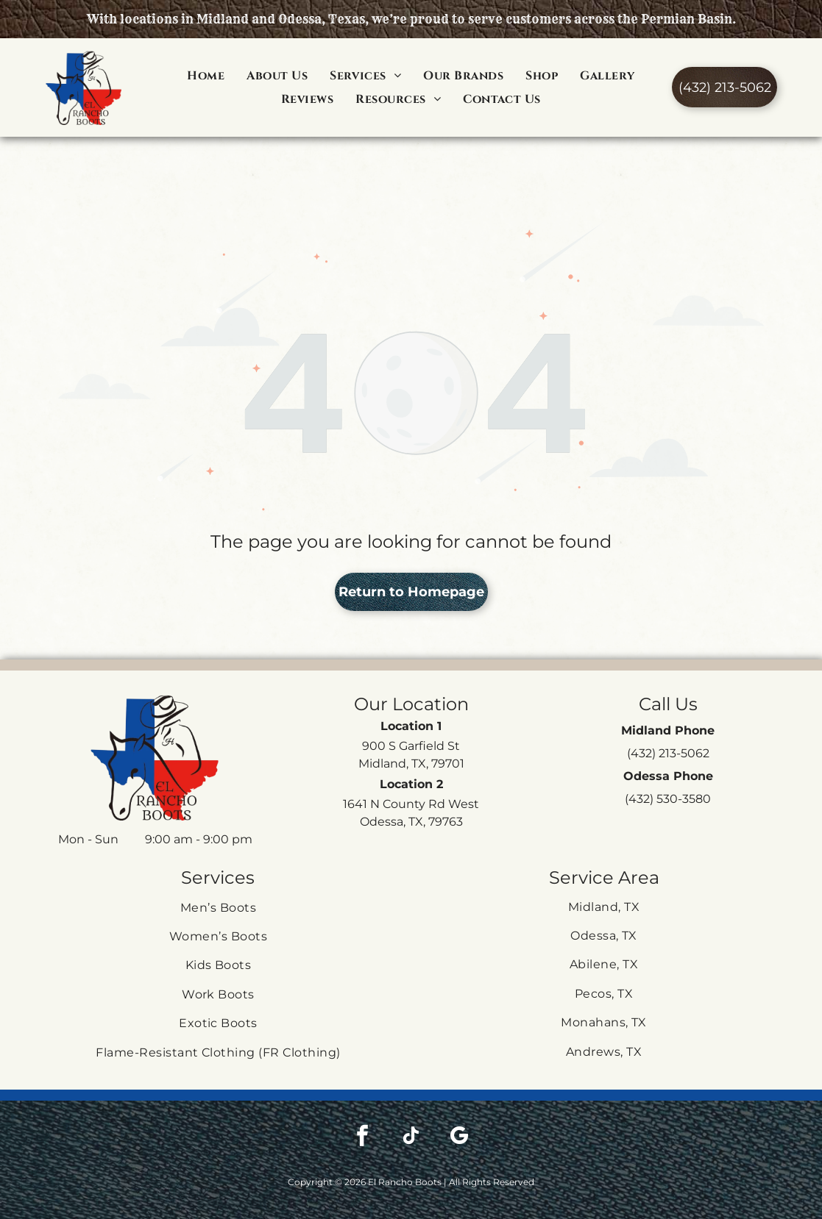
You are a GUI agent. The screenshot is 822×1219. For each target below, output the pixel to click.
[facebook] (362, 1101)
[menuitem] (205, 75)
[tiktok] (410, 1101)
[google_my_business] (459, 1101)
